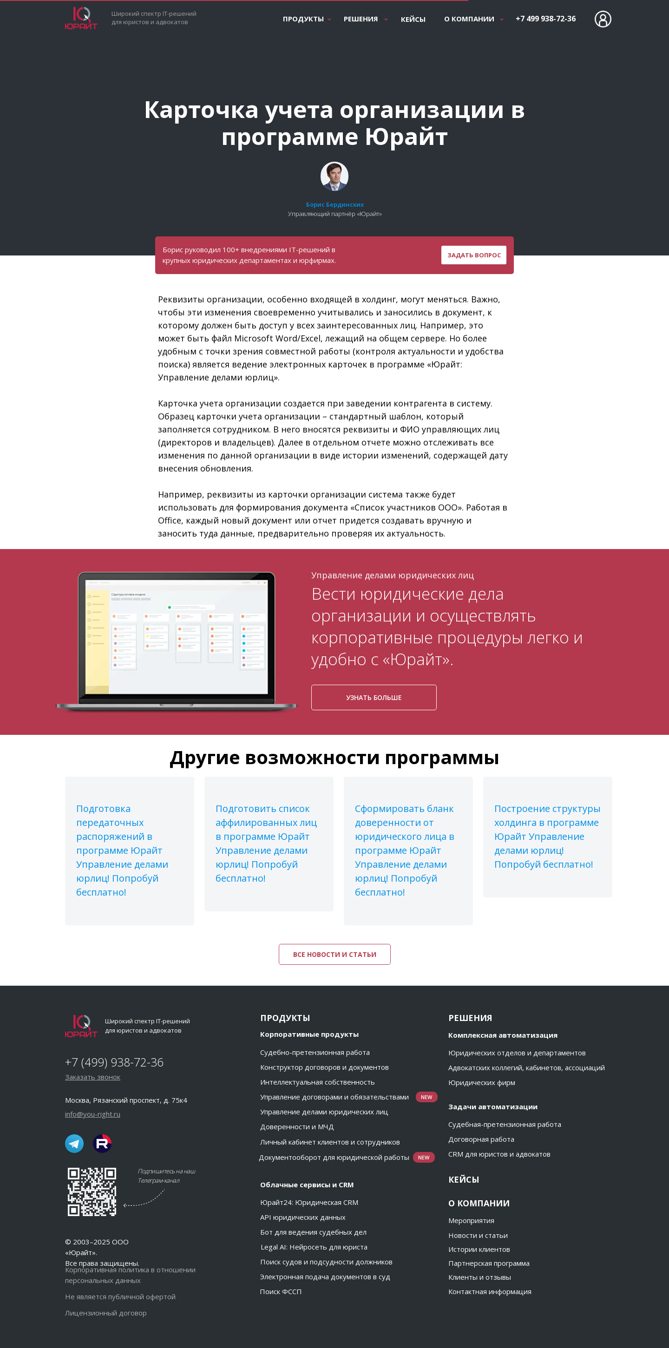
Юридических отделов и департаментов (517, 1052)
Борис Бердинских (335, 204)
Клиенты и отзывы (479, 1277)
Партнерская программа (489, 1263)
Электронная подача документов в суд (325, 1276)
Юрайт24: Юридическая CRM (309, 1202)
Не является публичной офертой (120, 1296)
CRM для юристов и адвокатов (499, 1153)
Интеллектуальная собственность (317, 1081)
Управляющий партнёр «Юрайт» (335, 213)
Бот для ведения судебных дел (313, 1232)
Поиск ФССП (281, 1291)
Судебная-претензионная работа (504, 1124)
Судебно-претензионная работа (315, 1052)
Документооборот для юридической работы (334, 1157)
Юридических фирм (481, 1082)
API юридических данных (303, 1217)
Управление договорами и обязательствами (334, 1096)
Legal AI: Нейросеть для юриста (314, 1246)
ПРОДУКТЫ (303, 18)
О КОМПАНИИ (469, 18)
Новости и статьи (478, 1235)
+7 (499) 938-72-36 (114, 1062)
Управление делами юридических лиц (324, 1111)
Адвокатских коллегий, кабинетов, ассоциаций (526, 1067)
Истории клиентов (479, 1249)
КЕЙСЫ (413, 19)
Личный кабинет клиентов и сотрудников (330, 1141)
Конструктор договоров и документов (324, 1067)
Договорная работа (481, 1139)
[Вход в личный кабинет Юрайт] (603, 19)
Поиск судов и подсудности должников (326, 1261)
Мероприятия (471, 1220)
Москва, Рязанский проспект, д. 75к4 (126, 1100)
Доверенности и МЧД (297, 1126)
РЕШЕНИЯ (361, 18)
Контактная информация (489, 1291)
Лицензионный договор (106, 1312)
